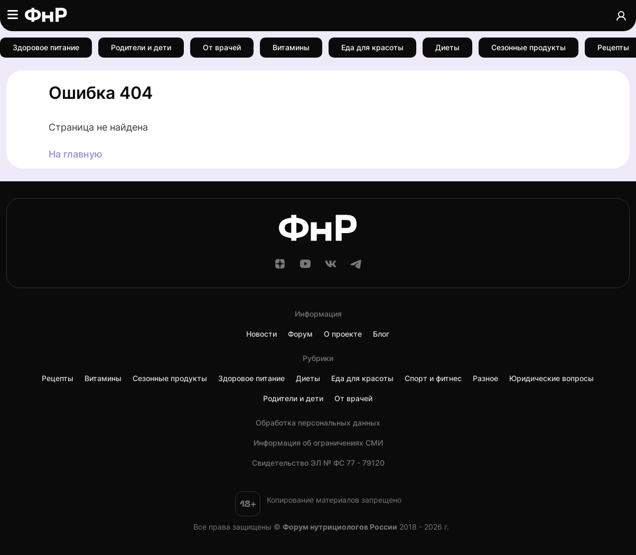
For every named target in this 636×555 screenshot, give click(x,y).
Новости (261, 334)
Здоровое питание (46, 47)
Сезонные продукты (528, 47)
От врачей (222, 47)
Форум (300, 334)
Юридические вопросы (551, 378)
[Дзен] (280, 267)
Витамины (291, 47)
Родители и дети (141, 47)
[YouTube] (305, 267)
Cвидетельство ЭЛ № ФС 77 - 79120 (318, 463)
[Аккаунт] (621, 15)
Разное (485, 378)
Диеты (447, 47)
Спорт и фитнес (433, 378)
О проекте (343, 334)
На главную (75, 154)
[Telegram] (356, 267)
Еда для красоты (372, 47)
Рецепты (57, 378)
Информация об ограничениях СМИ (318, 443)
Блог (381, 334)
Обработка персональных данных (318, 423)
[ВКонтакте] (330, 267)
